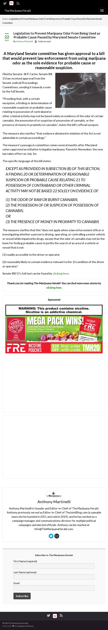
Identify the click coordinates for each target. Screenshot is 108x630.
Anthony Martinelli (24, 41)
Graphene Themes (25, 626)
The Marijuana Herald (17, 10)
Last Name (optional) (24, 572)
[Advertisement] (54, 449)
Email (16, 583)
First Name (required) (25, 561)
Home (5, 19)
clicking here (61, 273)
